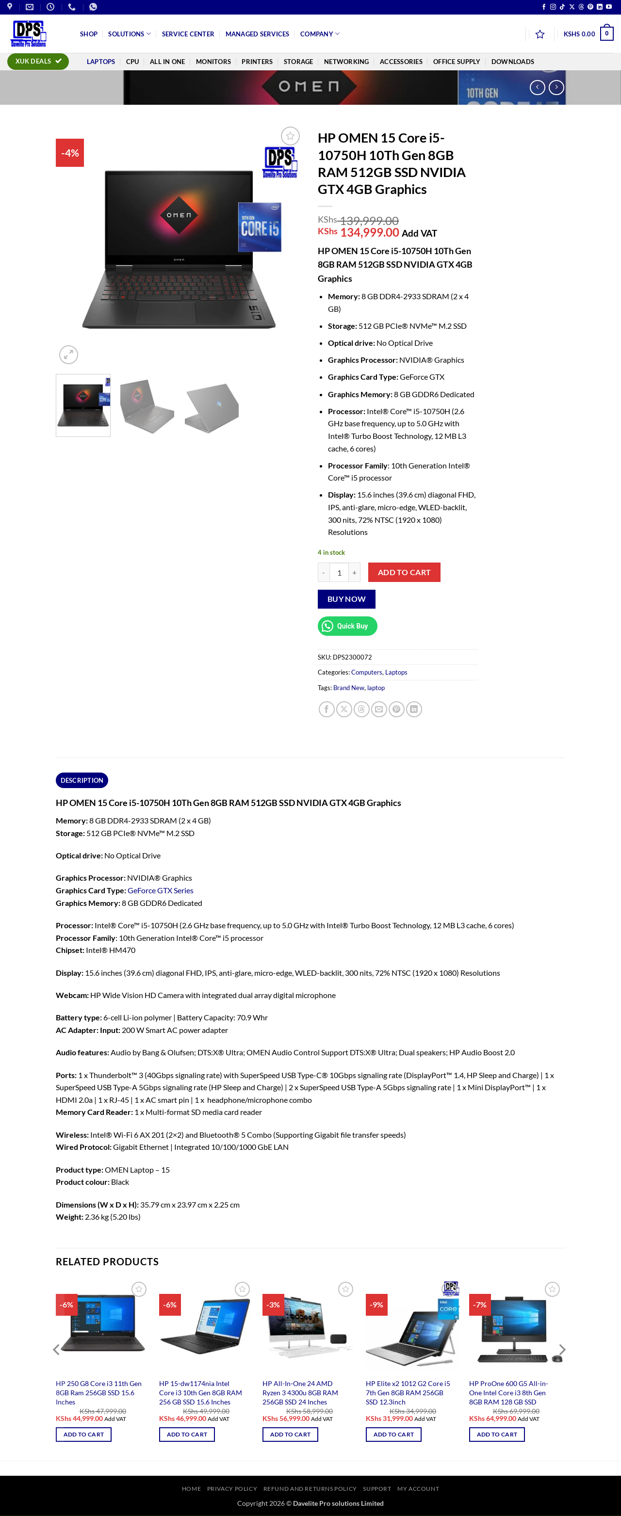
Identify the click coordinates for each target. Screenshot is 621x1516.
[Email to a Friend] (379, 709)
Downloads (512, 61)
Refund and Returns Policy (310, 1488)
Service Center (188, 34)
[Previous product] (556, 87)
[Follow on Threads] (581, 7)
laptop (376, 688)
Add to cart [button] (84, 1434)
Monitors (213, 61)
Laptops (101, 61)
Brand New (348, 688)
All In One (167, 61)
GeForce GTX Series (161, 890)
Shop (89, 34)
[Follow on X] (572, 7)
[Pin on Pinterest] (397, 709)
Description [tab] (82, 780)
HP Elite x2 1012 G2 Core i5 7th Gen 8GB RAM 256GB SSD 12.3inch (408, 1392)
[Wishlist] (540, 34)
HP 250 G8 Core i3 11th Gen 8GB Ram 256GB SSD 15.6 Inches (99, 1392)
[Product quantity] (339, 572)
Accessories (401, 61)
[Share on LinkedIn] (414, 709)
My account (418, 1488)
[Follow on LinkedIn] (600, 7)
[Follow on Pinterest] (590, 7)
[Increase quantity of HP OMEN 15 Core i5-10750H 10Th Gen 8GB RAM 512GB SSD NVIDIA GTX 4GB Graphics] (354, 572)
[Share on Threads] (362, 709)
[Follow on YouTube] (609, 7)
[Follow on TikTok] (562, 7)
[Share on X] (344, 709)
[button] (589, 34)
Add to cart (404, 572)
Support (377, 1488)
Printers (257, 61)
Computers (366, 672)
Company (320, 33)
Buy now (346, 599)
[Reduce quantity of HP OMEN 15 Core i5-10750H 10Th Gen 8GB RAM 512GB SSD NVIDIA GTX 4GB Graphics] (323, 572)
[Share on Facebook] (327, 709)
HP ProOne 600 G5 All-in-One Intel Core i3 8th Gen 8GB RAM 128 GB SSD (508, 1392)
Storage (298, 61)
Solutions (129, 33)
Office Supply (456, 61)
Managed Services (258, 34)
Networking (346, 61)
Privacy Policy (232, 1488)
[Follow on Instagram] (553, 7)
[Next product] (537, 87)
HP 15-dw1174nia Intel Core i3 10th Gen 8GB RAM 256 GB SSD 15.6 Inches (200, 1392)
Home (191, 1488)
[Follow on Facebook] (544, 7)
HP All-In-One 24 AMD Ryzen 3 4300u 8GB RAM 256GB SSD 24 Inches (300, 1392)
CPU (132, 61)
